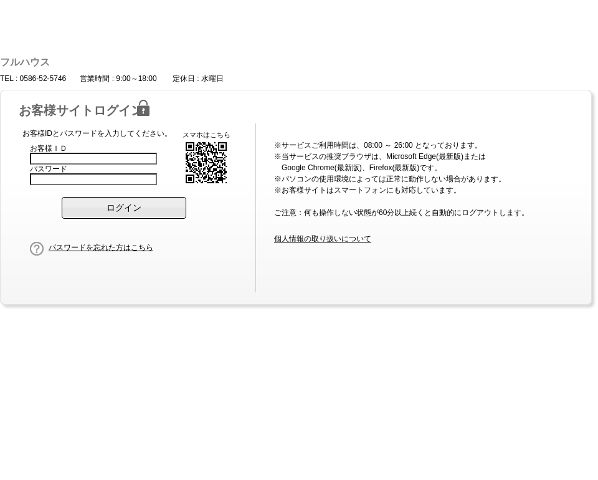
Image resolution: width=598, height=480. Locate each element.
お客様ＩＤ (48, 148)
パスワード (48, 169)
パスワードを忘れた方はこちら (101, 247)
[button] (124, 207)
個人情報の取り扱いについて (322, 238)
